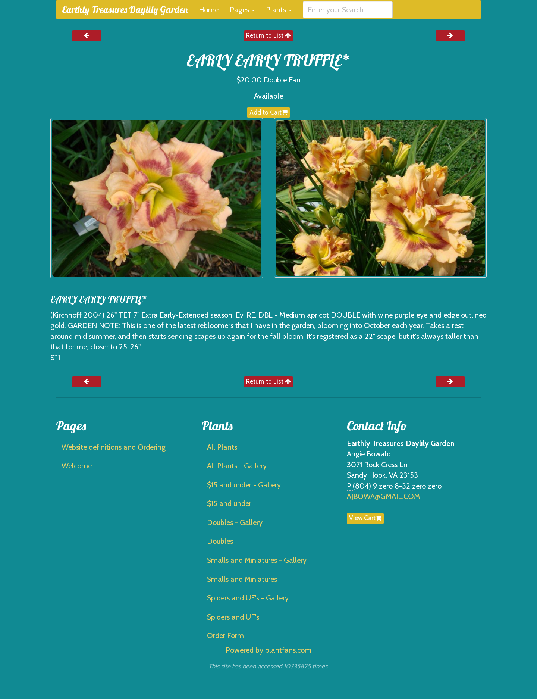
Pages (242, 9)
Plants (279, 9)
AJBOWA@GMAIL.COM (383, 496)
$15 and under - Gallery (244, 484)
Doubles (220, 541)
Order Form (225, 635)
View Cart (365, 518)
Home (209, 9)
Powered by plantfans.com (268, 650)
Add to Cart (268, 112)
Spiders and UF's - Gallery (248, 597)
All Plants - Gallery (237, 465)
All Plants (222, 447)
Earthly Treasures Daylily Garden (125, 9)
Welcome (77, 465)
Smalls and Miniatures (242, 579)
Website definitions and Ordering (114, 447)
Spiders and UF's (233, 616)
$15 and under (229, 503)
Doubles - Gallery (235, 522)
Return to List (268, 35)
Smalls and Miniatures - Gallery (257, 560)
